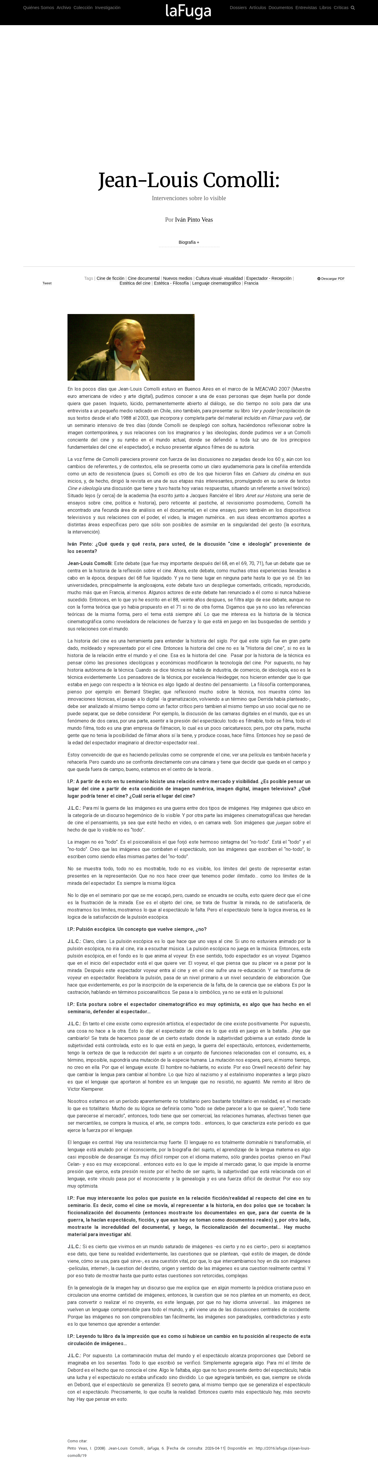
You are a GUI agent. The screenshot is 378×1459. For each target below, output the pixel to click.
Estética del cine (135, 283)
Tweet (46, 283)
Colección (83, 7)
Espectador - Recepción (268, 278)
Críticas (341, 7)
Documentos (281, 7)
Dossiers (238, 7)
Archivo (64, 7)
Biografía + (189, 242)
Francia (251, 283)
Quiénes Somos (38, 7)
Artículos (257, 7)
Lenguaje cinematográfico (216, 283)
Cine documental (143, 278)
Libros (325, 7)
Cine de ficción (110, 278)
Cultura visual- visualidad (219, 278)
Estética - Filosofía (171, 283)
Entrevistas (306, 7)
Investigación (107, 7)
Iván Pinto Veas (194, 219)
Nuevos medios (177, 278)
